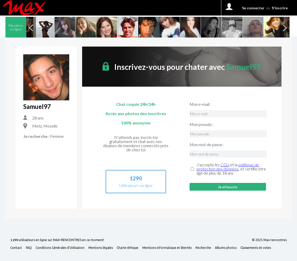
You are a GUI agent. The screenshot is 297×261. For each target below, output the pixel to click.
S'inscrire (280, 8)
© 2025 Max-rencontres (269, 240)
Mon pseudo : (202, 124)
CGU (225, 164)
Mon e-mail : (200, 104)
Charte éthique (127, 247)
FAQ (29, 247)
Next (285, 27)
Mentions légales (100, 247)
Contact (16, 247)
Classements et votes (255, 247)
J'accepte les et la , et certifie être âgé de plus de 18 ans (231, 169)
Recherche (203, 247)
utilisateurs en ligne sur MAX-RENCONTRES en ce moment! (57, 240)
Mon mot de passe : (207, 145)
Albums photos (226, 247)
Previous (31, 27)
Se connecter (253, 8)
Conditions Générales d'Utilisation (60, 247)
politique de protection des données (228, 166)
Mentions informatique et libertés (167, 247)
